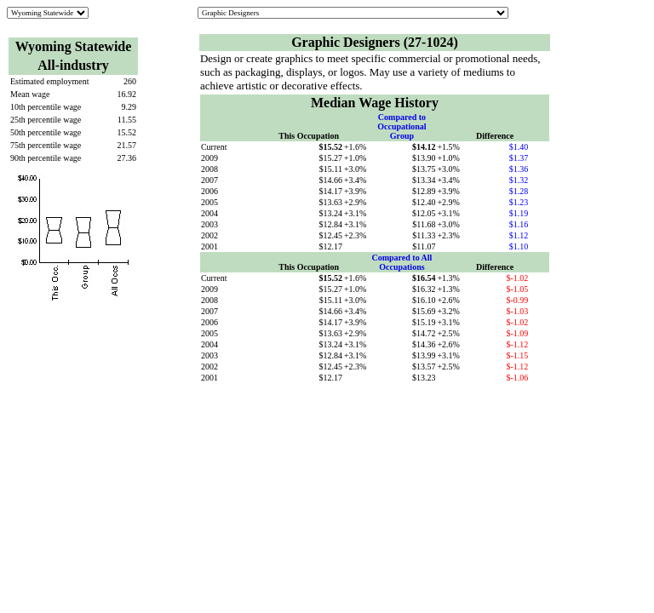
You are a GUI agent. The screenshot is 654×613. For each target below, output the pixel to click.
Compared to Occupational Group (401, 126)
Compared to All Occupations (401, 262)
